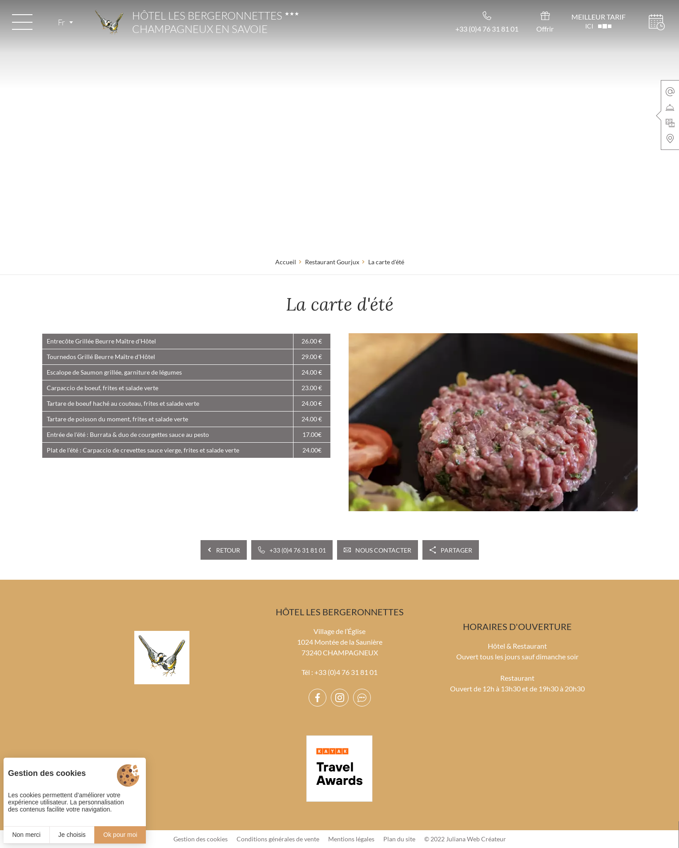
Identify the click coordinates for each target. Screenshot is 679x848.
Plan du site (399, 839)
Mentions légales (351, 839)
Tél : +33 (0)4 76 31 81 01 (339, 672)
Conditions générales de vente (278, 839)
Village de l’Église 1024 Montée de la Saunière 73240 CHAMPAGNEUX (339, 642)
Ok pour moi (120, 834)
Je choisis (71, 834)
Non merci (26, 834)
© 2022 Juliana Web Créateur (465, 839)
